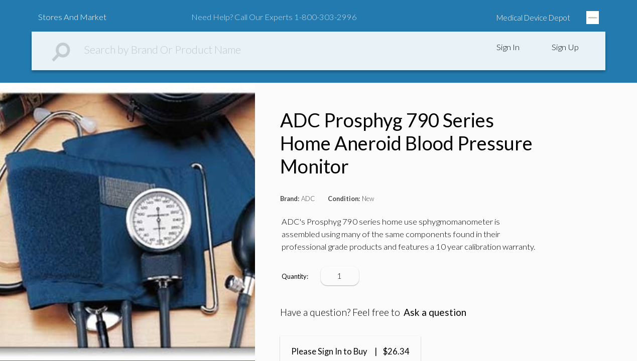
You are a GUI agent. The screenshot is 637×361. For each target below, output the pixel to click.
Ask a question (435, 312)
